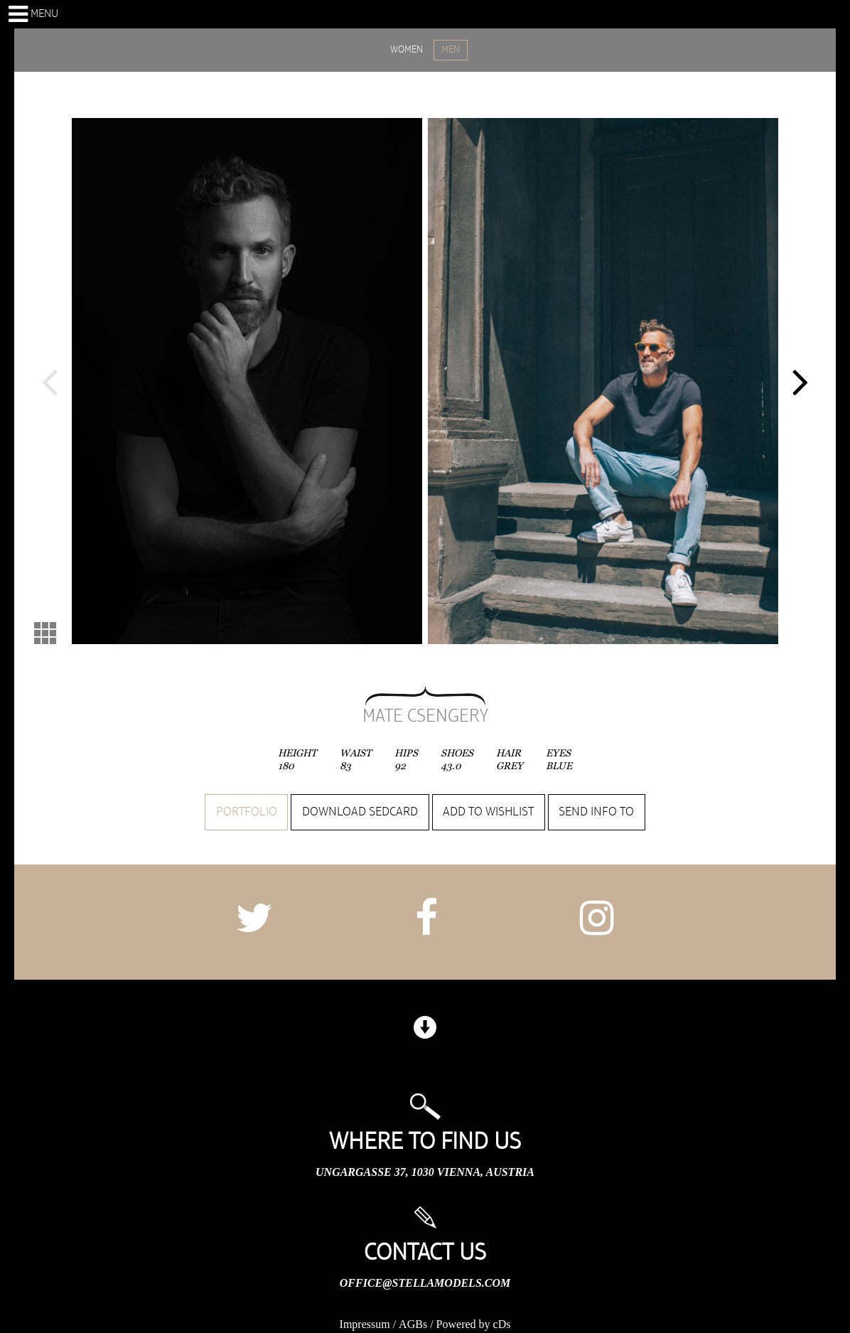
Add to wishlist (488, 811)
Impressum (365, 1324)
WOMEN (406, 50)
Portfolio (246, 811)
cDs (502, 1324)
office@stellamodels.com (425, 1283)
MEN (450, 50)
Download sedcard (360, 811)
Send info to (596, 811)
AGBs (413, 1324)
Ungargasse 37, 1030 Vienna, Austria (425, 1172)
